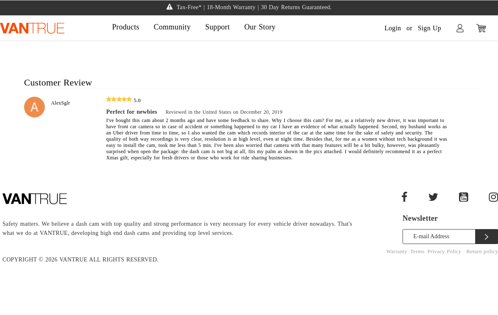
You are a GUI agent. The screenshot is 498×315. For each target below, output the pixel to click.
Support (217, 27)
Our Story (260, 27)
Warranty (397, 251)
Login (392, 28)
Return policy (482, 251)
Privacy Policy (445, 251)
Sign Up (429, 28)
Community (172, 27)
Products (125, 27)
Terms (417, 251)
